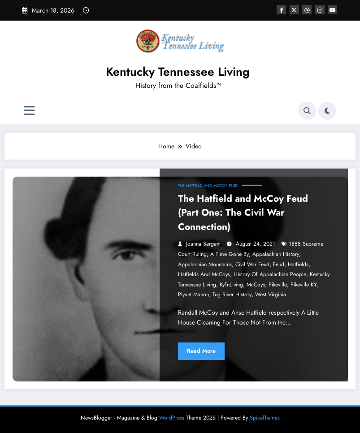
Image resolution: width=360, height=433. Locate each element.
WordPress (171, 418)
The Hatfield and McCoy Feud (208, 185)
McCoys (256, 285)
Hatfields (298, 264)
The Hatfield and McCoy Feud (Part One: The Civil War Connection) (243, 213)
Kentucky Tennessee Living (178, 71)
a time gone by (229, 254)
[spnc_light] (327, 111)
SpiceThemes (265, 418)
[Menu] (29, 110)
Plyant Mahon (193, 294)
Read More (201, 351)
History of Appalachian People (270, 274)
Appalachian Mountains (205, 264)
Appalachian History (275, 254)
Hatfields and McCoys (204, 274)
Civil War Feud (252, 264)
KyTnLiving (231, 285)
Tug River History (232, 294)
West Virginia (270, 294)
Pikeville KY (304, 285)
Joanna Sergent (203, 244)
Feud (278, 264)
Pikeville (278, 285)
